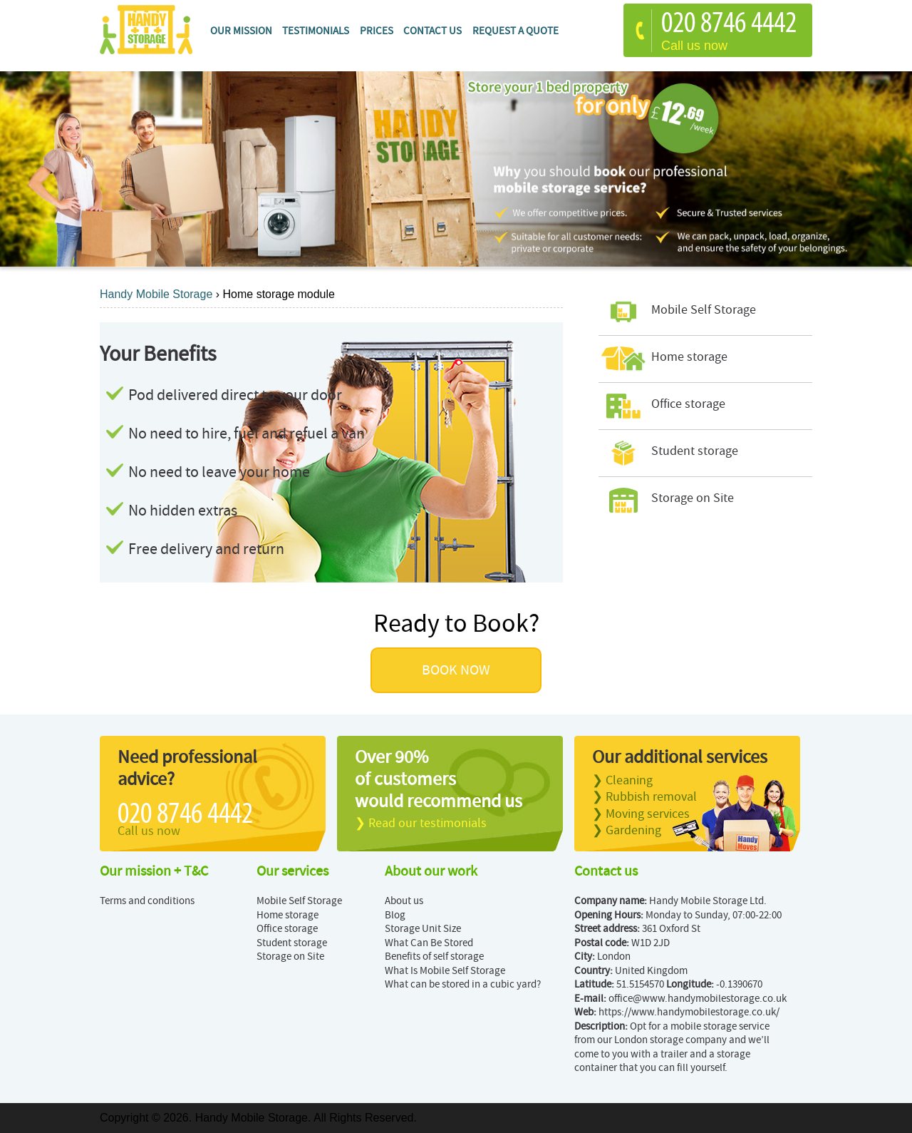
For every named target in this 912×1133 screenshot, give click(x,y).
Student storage (291, 943)
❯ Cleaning (622, 780)
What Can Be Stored (429, 943)
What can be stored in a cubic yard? (463, 984)
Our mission (241, 31)
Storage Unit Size (423, 928)
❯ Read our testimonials (421, 823)
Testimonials (315, 31)
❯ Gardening (626, 830)
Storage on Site (290, 956)
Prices (376, 31)
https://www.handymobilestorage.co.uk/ (688, 1012)
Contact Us (432, 31)
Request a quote (515, 31)
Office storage (287, 928)
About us (404, 901)
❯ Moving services (641, 814)
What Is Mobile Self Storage (445, 971)
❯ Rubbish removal (644, 797)
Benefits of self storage (434, 956)
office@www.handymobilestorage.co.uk (697, 998)
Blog (395, 915)
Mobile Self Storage (299, 901)
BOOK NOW (456, 670)
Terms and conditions (147, 901)
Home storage (287, 915)
